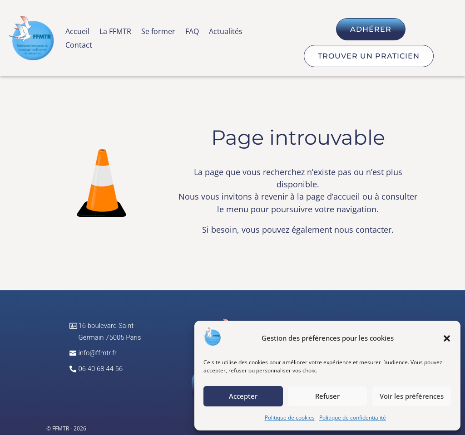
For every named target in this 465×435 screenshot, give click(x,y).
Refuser (327, 396)
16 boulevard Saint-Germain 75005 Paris (109, 332)
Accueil (77, 32)
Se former (158, 32)
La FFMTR (115, 32)
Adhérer (370, 29)
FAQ (192, 32)
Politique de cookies (290, 417)
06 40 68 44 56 (100, 369)
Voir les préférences (412, 396)
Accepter (243, 396)
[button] (446, 338)
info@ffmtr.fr (97, 353)
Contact (78, 46)
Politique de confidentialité (352, 417)
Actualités (225, 32)
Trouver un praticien (369, 56)
